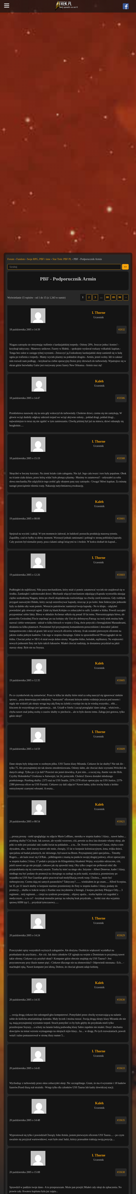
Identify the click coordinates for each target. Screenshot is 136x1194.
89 (113, 297)
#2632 (121, 329)
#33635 (121, 1120)
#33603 (121, 574)
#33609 (121, 749)
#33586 (121, 398)
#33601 (121, 518)
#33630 (121, 999)
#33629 (121, 935)
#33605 (121, 680)
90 (120, 297)
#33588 (121, 458)
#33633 (121, 1068)
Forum (10, 259)
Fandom (20, 259)
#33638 (121, 1172)
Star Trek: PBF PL (61, 259)
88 (107, 297)
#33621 (121, 821)
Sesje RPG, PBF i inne (38, 259)
